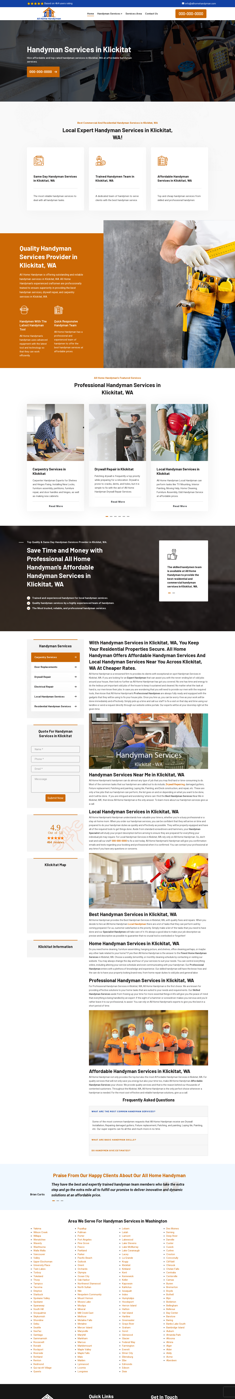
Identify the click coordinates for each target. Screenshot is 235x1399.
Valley (36, 1257)
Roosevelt (38, 1342)
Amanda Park (173, 1334)
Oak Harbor (84, 1279)
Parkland (82, 1250)
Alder (169, 1349)
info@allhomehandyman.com (200, 3)
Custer (169, 1243)
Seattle (37, 1327)
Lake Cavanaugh (131, 1250)
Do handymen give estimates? (111, 1150)
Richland (37, 1356)
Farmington (128, 1345)
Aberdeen (171, 1360)
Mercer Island (85, 1327)
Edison (125, 1367)
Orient (81, 1265)
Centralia (171, 1272)
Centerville (171, 1276)
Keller (125, 1279)
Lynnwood (83, 1364)
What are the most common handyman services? (123, 1111)
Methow (82, 1316)
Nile (80, 1290)
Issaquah (127, 1290)
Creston (170, 1254)
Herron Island (129, 1305)
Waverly (37, 1243)
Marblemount (85, 1345)
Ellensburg (127, 1356)
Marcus (82, 1342)
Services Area (133, 13)
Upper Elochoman (42, 1261)
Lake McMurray (130, 1247)
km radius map (55, 899)
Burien (169, 1283)
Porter (81, 1235)
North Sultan (84, 1287)
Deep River (172, 1235)
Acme (169, 1356)
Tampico (38, 1283)
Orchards (82, 1268)
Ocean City (83, 1276)
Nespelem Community (90, 1294)
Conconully (172, 1257)
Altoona (170, 1338)
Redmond (38, 1364)
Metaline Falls (85, 1320)
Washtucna (39, 1247)
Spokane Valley (41, 1298)
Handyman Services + (109, 13)
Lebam (125, 1228)
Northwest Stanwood (89, 1283)
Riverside (38, 1353)
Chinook (170, 1265)
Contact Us (151, 13)
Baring (169, 1320)
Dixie (124, 1371)
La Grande (127, 1257)
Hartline (126, 1316)
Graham (126, 1327)
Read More (56, 506)
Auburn (170, 1331)
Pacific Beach (85, 1257)
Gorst (125, 1331)
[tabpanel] (55, 457)
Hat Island (127, 1312)
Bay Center (172, 1312)
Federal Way (128, 1342)
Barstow (170, 1316)
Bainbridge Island (175, 1327)
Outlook (82, 1261)
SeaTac (37, 1331)
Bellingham (172, 1305)
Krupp (125, 1261)
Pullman (82, 1232)
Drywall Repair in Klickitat (114, 469)
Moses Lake (84, 1301)
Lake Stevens (129, 1243)
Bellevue (170, 1309)
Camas (170, 1279)
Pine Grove (83, 1243)
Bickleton (171, 1301)
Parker (81, 1254)
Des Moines (172, 1228)
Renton (37, 1360)
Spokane (38, 1301)
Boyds (169, 1290)
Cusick (169, 1247)
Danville (170, 1239)
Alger (169, 1345)
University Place (41, 1265)
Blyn (168, 1298)
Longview (83, 1371)
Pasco (81, 1247)
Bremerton (172, 1287)
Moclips (82, 1305)
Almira (169, 1342)
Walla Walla (39, 1250)
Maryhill (82, 1334)
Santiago (38, 1334)
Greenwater (128, 1320)
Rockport (38, 1349)
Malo (80, 1356)
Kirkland (126, 1268)
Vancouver (39, 1254)
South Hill (38, 1309)
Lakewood (127, 1239)
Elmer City (127, 1353)
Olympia (82, 1272)
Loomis (82, 1367)
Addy (169, 1353)
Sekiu (36, 1323)
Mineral (81, 1309)
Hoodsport (128, 1301)
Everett (126, 1349)
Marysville (83, 1331)
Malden (81, 1360)
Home (90, 13)
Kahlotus (127, 1287)
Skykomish (39, 1316)
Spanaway (38, 1305)
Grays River (128, 1323)
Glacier (125, 1338)
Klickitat (126, 1265)
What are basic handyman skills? (114, 1139)
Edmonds (127, 1364)
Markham (83, 1338)
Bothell (170, 1294)
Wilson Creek (40, 1232)
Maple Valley (84, 1349)
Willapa (37, 1235)
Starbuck (38, 1294)
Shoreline (38, 1320)
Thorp (36, 1279)
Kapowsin (127, 1283)
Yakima (37, 1228)
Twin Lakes (39, 1268)
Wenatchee (39, 1239)
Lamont (126, 1235)
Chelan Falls (172, 1268)
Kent (124, 1272)
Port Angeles (85, 1239)
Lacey (125, 1254)
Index (125, 1294)
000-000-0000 (191, 13)
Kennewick (127, 1276)
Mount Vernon (85, 1298)
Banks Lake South (176, 1323)
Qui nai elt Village (42, 1367)
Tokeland (38, 1276)
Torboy (37, 1272)
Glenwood (127, 1334)
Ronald (37, 1345)
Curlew (170, 1250)
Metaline (82, 1323)
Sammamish (40, 1338)
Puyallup (82, 1228)
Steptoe (37, 1290)
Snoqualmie (39, 1312)
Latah (125, 1232)
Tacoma (37, 1287)
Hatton (125, 1309)
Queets (37, 1371)
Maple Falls (84, 1353)
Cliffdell (170, 1261)
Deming (170, 1232)
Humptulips (128, 1298)
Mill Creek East (85, 1312)
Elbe (124, 1360)
